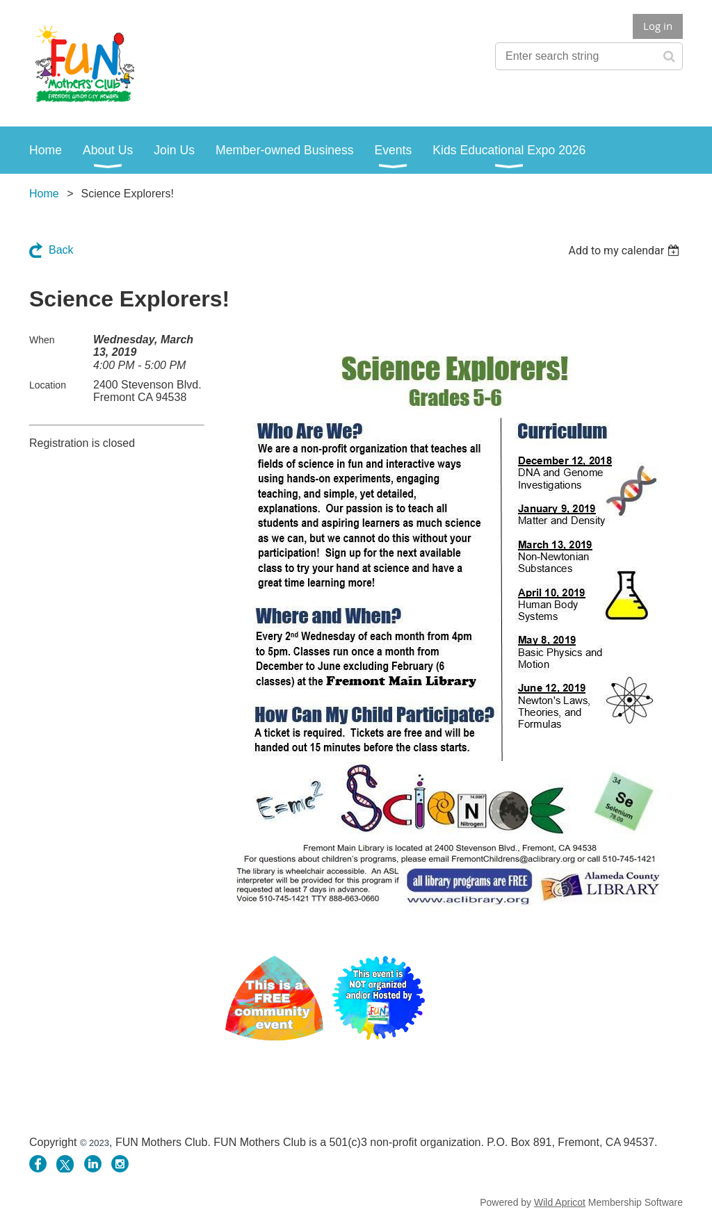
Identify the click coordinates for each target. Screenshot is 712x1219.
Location (47, 385)
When (42, 339)
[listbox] (625, 250)
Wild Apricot (559, 1202)
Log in (657, 26)
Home (44, 193)
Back (61, 250)
